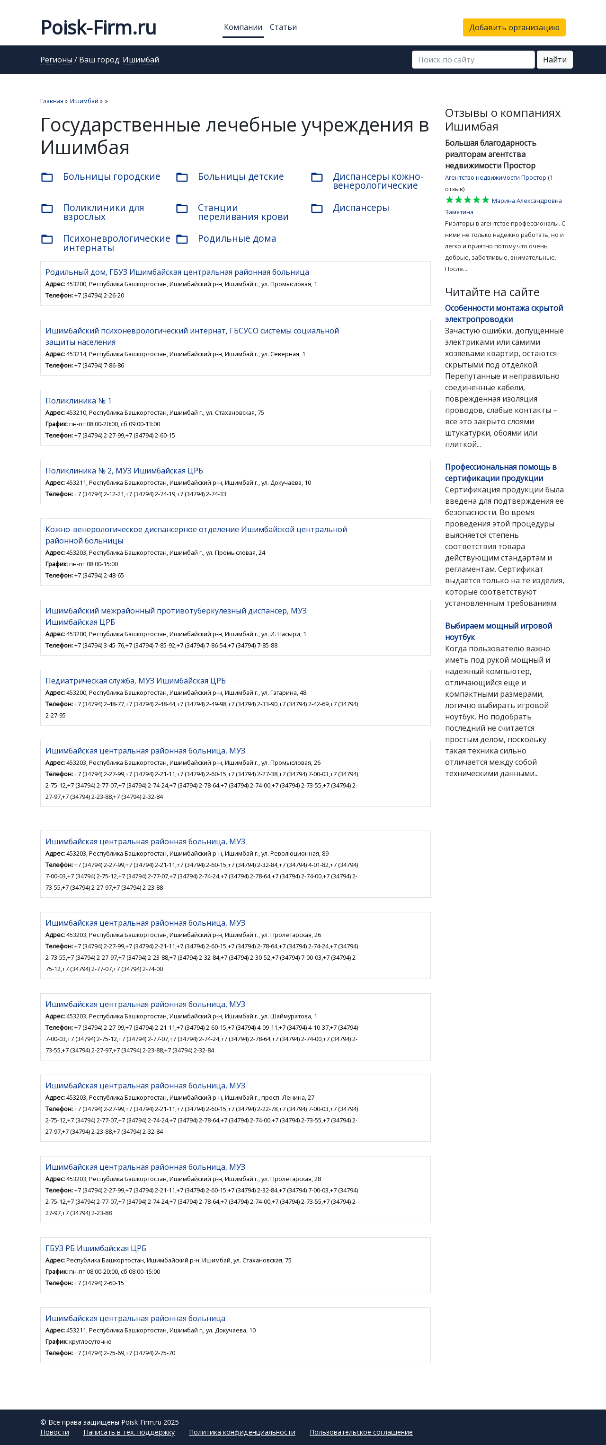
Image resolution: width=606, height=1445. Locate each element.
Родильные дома (225, 239)
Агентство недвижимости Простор (495, 177)
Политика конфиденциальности (242, 1431)
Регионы (56, 60)
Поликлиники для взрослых (92, 212)
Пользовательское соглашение (361, 1431)
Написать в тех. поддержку (129, 1431)
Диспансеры (349, 208)
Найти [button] (555, 59)
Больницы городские (100, 177)
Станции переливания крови (232, 212)
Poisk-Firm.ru (98, 27)
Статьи (283, 27)
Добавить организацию (514, 27)
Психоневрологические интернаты (100, 243)
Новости (54, 1431)
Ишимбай (141, 60)
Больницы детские (229, 177)
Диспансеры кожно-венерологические (367, 181)
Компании (243, 27)
